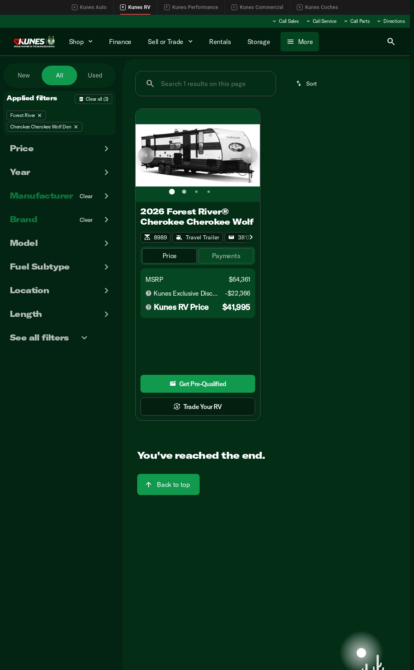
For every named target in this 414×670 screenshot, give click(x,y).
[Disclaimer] (148, 293)
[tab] (169, 255)
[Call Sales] (285, 21)
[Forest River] (26, 115)
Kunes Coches (317, 7)
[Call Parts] (356, 21)
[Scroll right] (251, 237)
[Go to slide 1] (172, 192)
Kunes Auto (89, 7)
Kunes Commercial (257, 7)
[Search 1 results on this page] (205, 83)
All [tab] (59, 75)
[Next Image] (249, 155)
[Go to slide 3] (196, 192)
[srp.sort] (307, 83)
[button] (145, 155)
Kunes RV (135, 7)
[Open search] (391, 41)
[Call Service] (321, 21)
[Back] (93, 99)
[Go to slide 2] (184, 192)
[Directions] (390, 21)
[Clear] (86, 196)
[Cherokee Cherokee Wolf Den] (44, 127)
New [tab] (24, 75)
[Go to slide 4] (209, 192)
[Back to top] (168, 484)
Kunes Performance (191, 7)
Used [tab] (95, 75)
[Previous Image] (146, 155)
